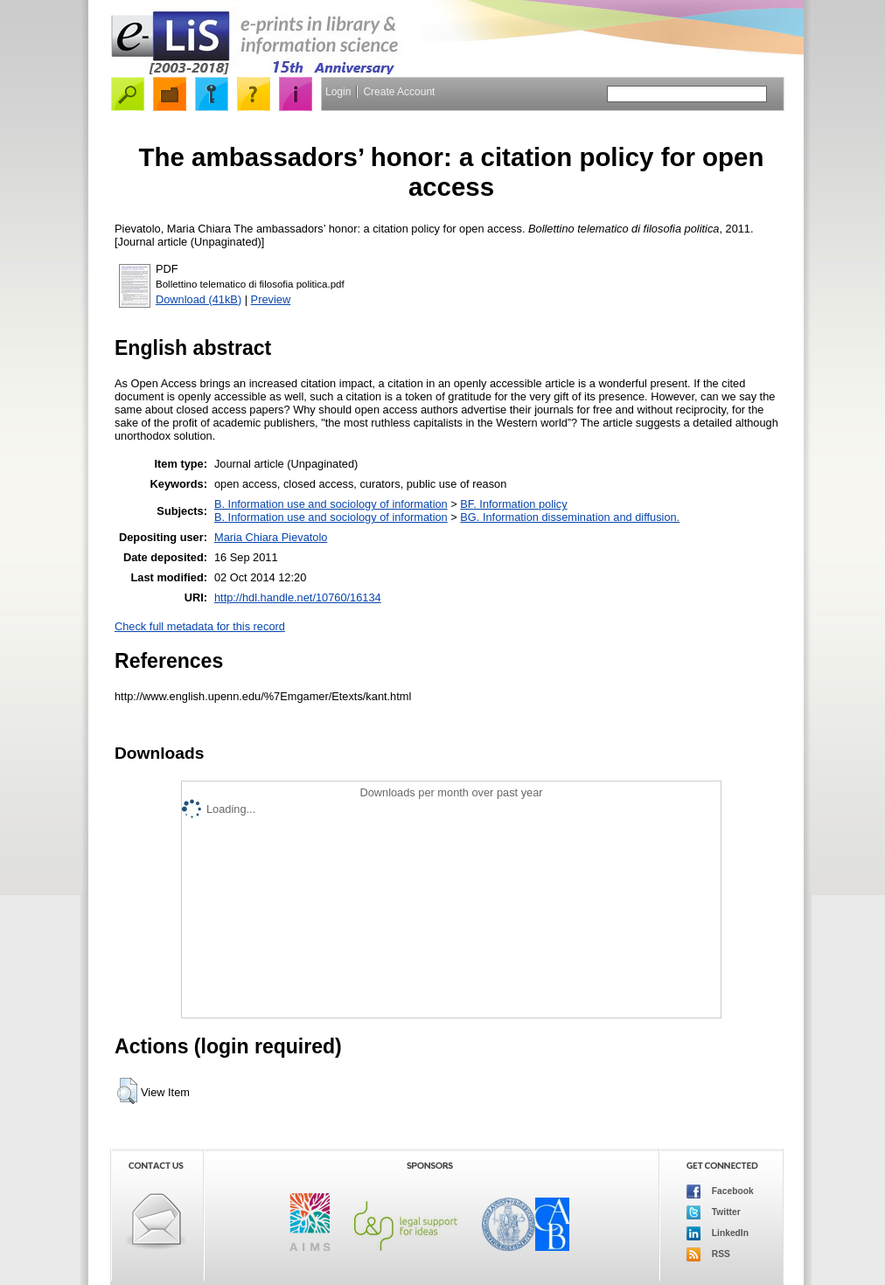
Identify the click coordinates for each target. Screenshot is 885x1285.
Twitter (713, 1212)
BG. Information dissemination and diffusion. (569, 517)
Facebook (720, 1191)
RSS (708, 1254)
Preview (271, 299)
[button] (127, 1091)
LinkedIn (717, 1233)
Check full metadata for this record (200, 626)
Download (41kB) (198, 299)
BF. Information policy (513, 504)
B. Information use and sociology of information (331, 504)
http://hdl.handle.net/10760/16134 (297, 597)
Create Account (399, 92)
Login (338, 92)
